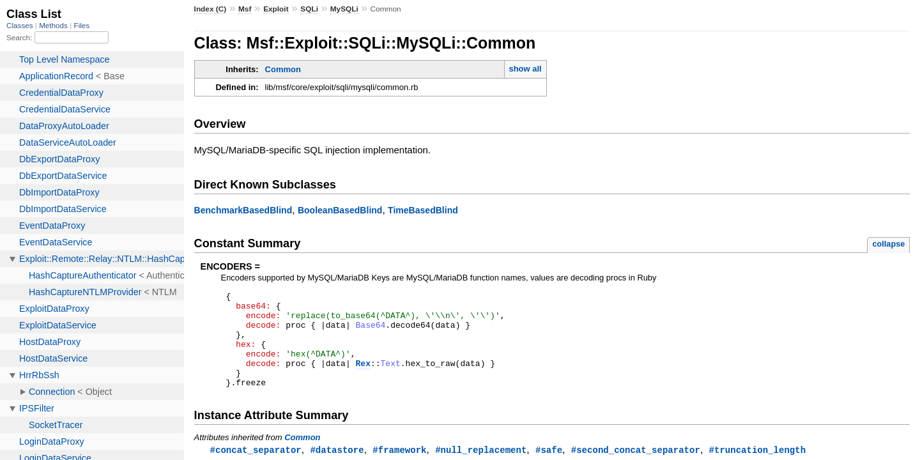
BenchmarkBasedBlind (243, 210)
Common (283, 69)
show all (525, 68)
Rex (363, 378)
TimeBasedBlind (423, 210)
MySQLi (344, 8)
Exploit (275, 8)
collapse (888, 244)
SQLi (309, 8)
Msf (244, 8)
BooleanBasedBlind (340, 210)
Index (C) (210, 8)
